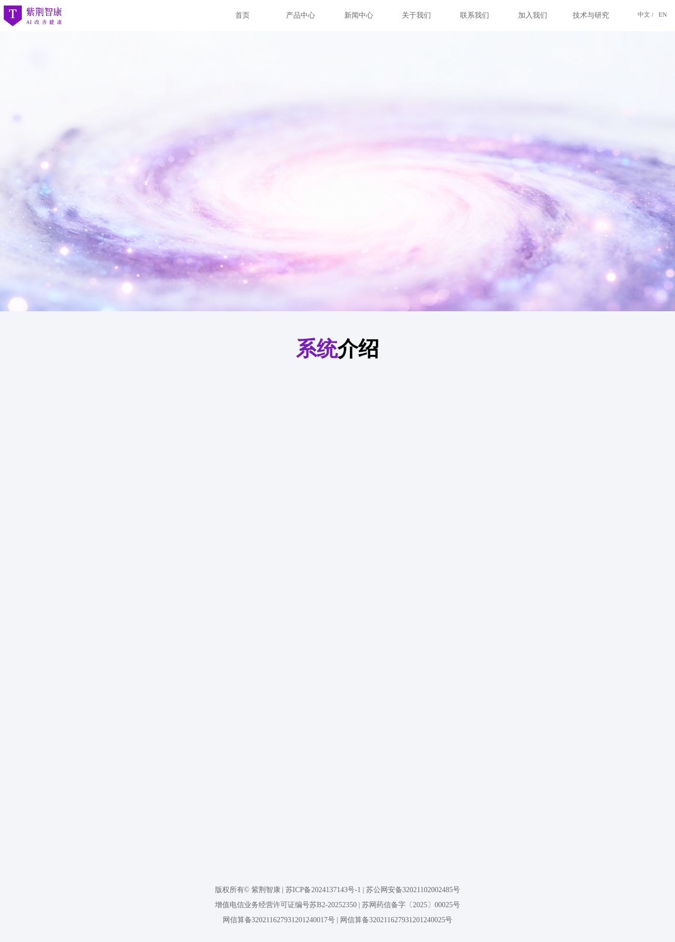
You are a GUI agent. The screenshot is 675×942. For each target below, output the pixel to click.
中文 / (645, 14)
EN (662, 14)
